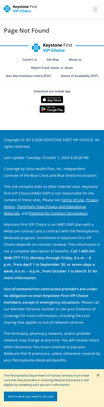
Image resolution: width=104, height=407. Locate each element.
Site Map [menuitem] (53, 60)
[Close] (98, 375)
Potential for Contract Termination (58, 213)
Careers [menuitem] (27, 60)
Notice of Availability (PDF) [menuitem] (79, 76)
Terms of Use (72, 199)
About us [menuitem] (75, 60)
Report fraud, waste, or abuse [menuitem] (52, 68)
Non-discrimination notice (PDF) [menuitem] (28, 76)
